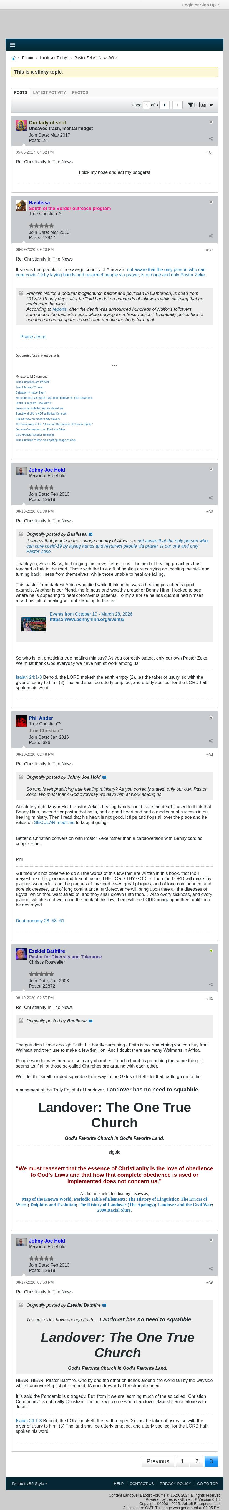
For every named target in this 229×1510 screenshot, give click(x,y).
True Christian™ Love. (30, 387)
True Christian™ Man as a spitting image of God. (46, 440)
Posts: (35, 140)
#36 (209, 1282)
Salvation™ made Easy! (31, 392)
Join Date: (39, 134)
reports (60, 309)
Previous (158, 1461)
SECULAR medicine (54, 822)
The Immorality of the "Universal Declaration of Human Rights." (54, 424)
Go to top (207, 1484)
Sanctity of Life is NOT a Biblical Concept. (41, 413)
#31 (209, 152)
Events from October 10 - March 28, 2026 (91, 614)
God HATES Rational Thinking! (35, 434)
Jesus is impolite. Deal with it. (34, 403)
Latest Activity (49, 93)
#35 (209, 998)
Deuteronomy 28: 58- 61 (40, 920)
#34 (209, 754)
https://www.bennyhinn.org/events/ (87, 619)
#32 (209, 249)
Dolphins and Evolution (53, 1204)
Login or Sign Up (200, 4)
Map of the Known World (46, 1199)
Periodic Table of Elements (99, 1199)
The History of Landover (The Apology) (117, 1204)
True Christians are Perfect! (33, 382)
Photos (80, 93)
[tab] (20, 92)
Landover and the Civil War (184, 1204)
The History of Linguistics (153, 1199)
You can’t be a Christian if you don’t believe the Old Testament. (54, 397)
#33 (209, 511)
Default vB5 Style (29, 1483)
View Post (90, 534)
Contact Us (142, 1484)
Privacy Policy (175, 1484)
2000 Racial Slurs (114, 1210)
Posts (20, 93)
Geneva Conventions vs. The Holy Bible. (41, 429)
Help (119, 1484)
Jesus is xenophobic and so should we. (40, 408)
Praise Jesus (33, 336)
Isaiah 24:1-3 (29, 677)
